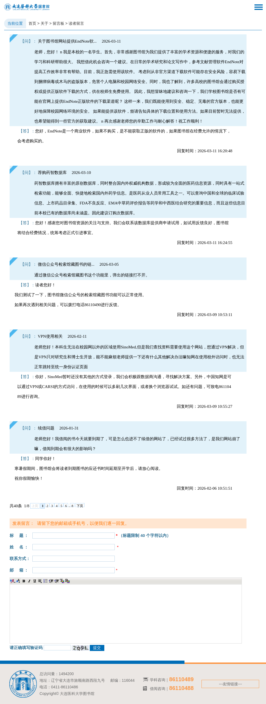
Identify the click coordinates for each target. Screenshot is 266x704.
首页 (32, 23)
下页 (80, 505)
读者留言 (76, 23)
